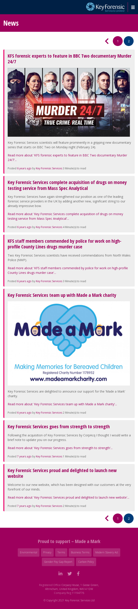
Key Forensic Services (49, 168)
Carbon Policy (86, 562)
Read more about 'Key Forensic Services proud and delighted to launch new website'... (68, 497)
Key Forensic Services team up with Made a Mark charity (62, 295)
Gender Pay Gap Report (58, 562)
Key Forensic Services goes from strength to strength (59, 426)
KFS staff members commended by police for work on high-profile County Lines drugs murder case (64, 243)
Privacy (47, 552)
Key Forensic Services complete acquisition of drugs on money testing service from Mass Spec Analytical (67, 185)
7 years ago (24, 456)
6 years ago (24, 168)
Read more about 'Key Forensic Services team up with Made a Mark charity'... (62, 404)
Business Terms (80, 552)
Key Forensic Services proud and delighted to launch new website (62, 473)
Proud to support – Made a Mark (69, 541)
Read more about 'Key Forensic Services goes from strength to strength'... (60, 448)
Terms (61, 552)
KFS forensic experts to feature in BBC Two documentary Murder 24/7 (69, 58)
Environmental (28, 552)
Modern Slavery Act (106, 552)
